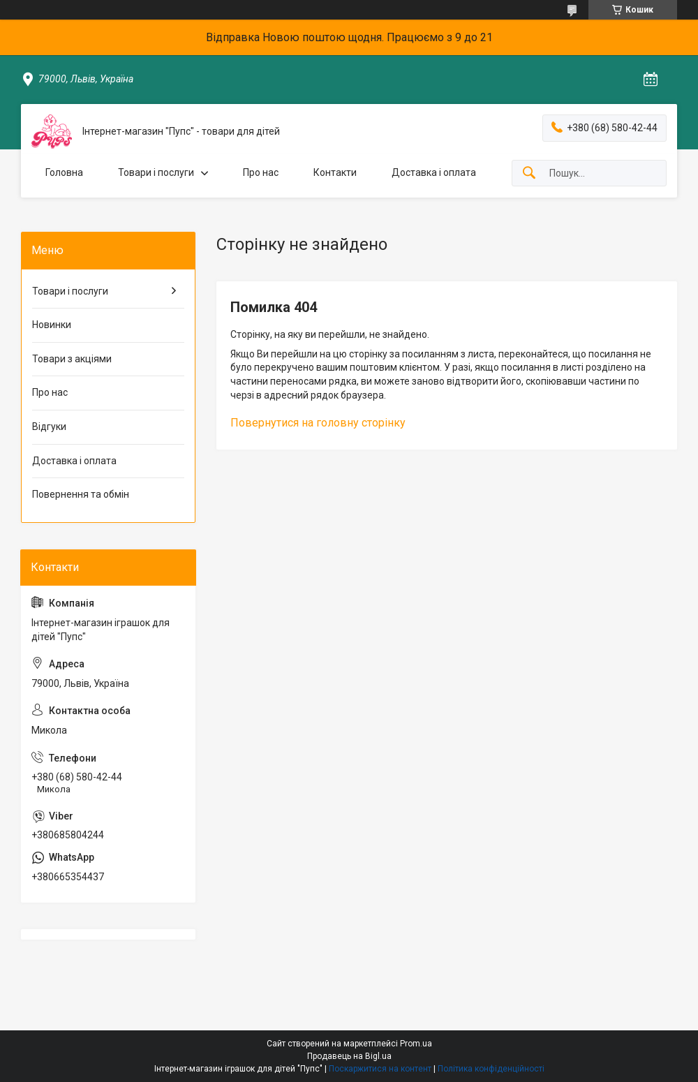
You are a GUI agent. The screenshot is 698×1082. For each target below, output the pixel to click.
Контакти (335, 172)
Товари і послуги (156, 172)
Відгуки (49, 426)
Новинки (51, 324)
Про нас (261, 172)
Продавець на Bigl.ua (349, 1056)
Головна (64, 172)
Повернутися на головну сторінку (318, 422)
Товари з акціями (72, 358)
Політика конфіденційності (491, 1069)
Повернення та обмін (80, 494)
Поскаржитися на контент (380, 1069)
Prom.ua (416, 1043)
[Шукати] (529, 173)
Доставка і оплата (434, 172)
